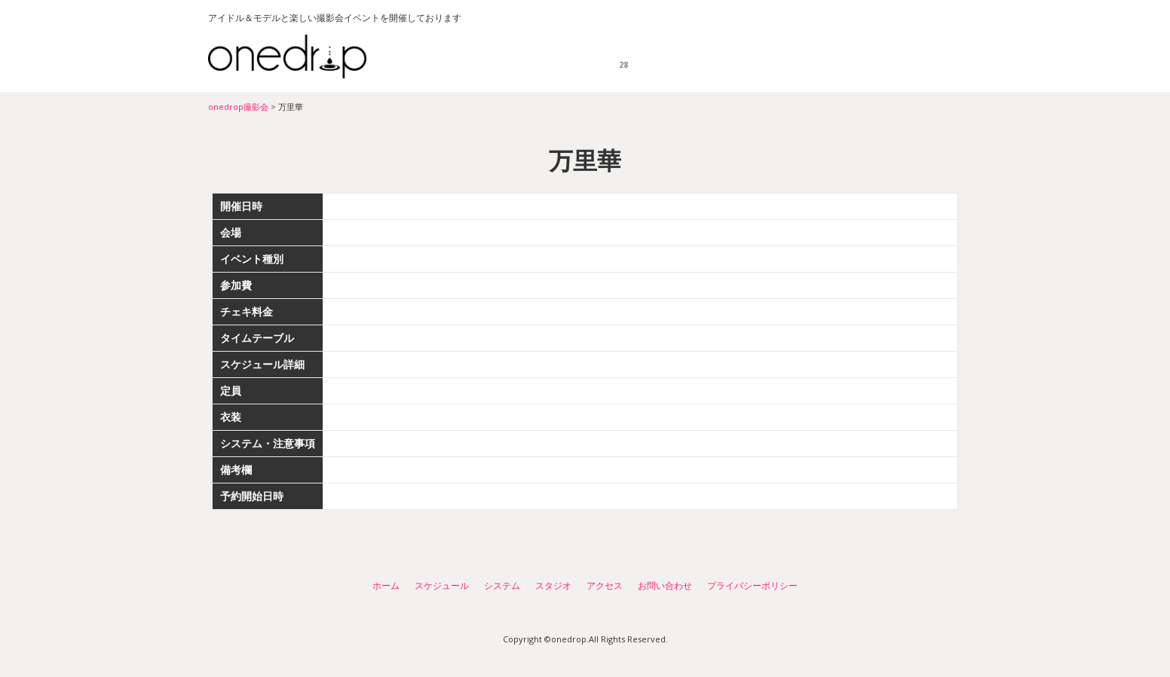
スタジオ (777, 56)
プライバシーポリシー (752, 585)
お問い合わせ (927, 56)
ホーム (552, 56)
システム (699, 56)
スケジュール (622, 56)
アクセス (855, 56)
